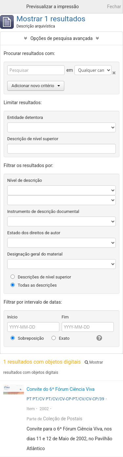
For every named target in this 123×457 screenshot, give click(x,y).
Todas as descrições (33, 285)
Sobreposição (27, 338)
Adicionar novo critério (35, 85)
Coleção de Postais (62, 418)
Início (12, 316)
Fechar (114, 6)
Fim (65, 316)
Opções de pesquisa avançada (62, 38)
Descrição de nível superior (32, 138)
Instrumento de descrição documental (43, 211)
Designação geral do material (35, 254)
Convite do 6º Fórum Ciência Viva (60, 389)
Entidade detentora (25, 117)
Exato (60, 338)
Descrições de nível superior (40, 277)
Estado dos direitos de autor (33, 232)
